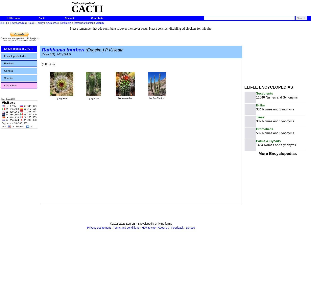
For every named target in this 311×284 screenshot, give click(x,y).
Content (69, 18)
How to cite (149, 227)
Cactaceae (52, 23)
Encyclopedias (18, 23)
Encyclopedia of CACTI (18, 48)
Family (40, 23)
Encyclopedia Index (15, 56)
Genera (8, 70)
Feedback (177, 227)
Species (8, 78)
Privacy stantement (99, 227)
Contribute (97, 18)
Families (9, 63)
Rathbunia (65, 23)
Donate (190, 227)
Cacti (41, 18)
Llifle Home (14, 18)
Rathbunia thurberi (84, 23)
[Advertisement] (277, 53)
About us (163, 227)
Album (100, 23)
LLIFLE (4, 23)
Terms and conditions (126, 227)
